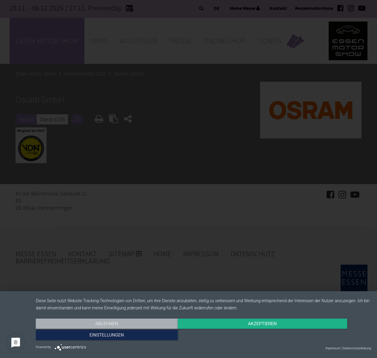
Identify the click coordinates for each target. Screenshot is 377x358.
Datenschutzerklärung (356, 348)
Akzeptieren (203, 336)
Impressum (332, 348)
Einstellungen (321, 336)
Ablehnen (86, 336)
